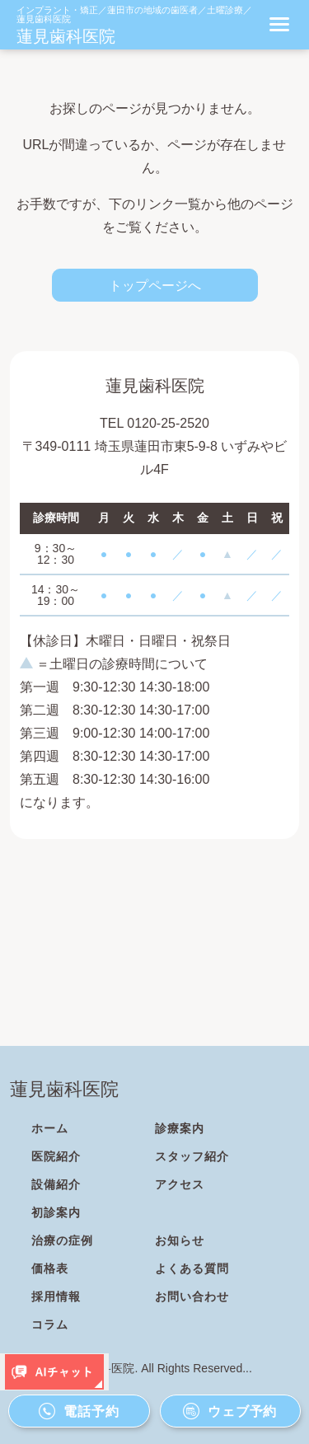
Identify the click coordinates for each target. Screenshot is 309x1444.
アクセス (179, 1184)
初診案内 (56, 1212)
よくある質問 (192, 1268)
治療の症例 (62, 1240)
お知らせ (179, 1240)
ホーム (49, 1128)
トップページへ (155, 285)
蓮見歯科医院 (65, 36)
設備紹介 (56, 1184)
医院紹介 (56, 1156)
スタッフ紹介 (192, 1156)
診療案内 (179, 1128)
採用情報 (56, 1296)
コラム (49, 1324)
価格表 (49, 1268)
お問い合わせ (192, 1296)
